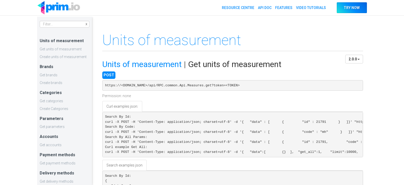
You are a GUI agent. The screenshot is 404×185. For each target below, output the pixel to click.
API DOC (264, 8)
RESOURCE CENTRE (238, 8)
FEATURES (283, 8)
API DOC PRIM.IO (58, 7)
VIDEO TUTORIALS (311, 8)
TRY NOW (352, 8)
